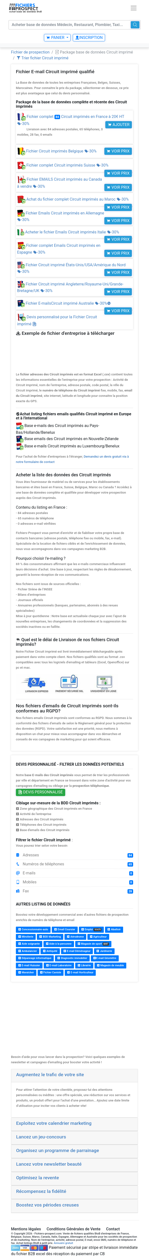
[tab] (74, 1075)
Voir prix (117, 151)
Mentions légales (26, 1229)
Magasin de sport (93, 943)
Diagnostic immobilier (72, 958)
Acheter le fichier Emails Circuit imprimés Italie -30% (68, 232)
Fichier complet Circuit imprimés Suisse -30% (62, 165)
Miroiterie (25, 936)
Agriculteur (98, 936)
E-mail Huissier (29, 965)
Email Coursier (64, 929)
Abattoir (113, 929)
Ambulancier (27, 951)
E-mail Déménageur (77, 951)
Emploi (91, 929)
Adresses (74, 855)
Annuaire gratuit (63, 1243)
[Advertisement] (74, 1020)
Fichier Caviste (50, 972)
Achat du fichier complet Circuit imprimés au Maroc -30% (73, 199)
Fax (74, 891)
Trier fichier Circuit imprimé (43, 58)
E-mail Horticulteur (80, 972)
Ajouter (118, 124)
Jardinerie (104, 951)
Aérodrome (75, 936)
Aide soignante (29, 943)
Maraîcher (26, 972)
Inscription (89, 37)
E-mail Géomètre (104, 958)
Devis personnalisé (40, 792)
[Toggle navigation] (133, 8)
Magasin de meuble (110, 965)
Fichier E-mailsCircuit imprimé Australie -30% (64, 303)
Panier (55, 37)
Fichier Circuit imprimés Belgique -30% (56, 151)
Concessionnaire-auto (33, 929)
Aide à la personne (59, 943)
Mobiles (74, 882)
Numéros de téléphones (74, 864)
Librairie (84, 965)
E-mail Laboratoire (59, 965)
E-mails (74, 873)
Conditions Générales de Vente (74, 1229)
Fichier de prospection (30, 52)
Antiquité (50, 951)
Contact (113, 1229)
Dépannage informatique (34, 958)
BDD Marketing (50, 936)
